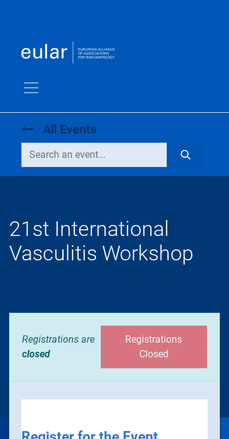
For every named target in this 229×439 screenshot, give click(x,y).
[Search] (185, 155)
